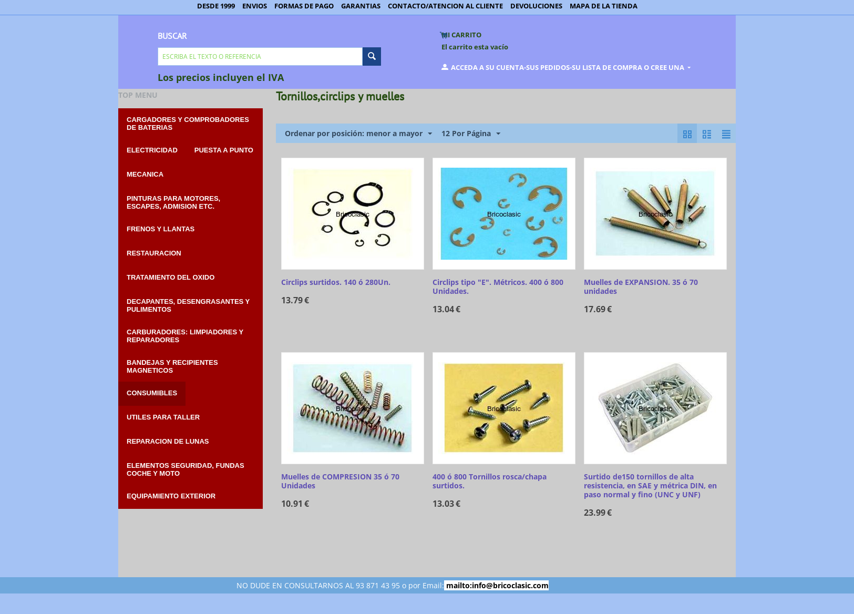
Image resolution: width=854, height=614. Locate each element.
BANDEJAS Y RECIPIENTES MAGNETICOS (172, 366)
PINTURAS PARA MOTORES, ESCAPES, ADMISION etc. (173, 202)
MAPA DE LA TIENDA (603, 6)
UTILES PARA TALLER (163, 417)
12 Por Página (470, 133)
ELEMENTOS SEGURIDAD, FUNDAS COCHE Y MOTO (185, 469)
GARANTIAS (360, 6)
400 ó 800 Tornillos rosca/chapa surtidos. (490, 481)
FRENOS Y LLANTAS (160, 229)
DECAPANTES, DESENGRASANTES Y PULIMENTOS (188, 305)
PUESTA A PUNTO (223, 150)
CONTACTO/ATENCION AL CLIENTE (445, 6)
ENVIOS (254, 6)
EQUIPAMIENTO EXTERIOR (171, 496)
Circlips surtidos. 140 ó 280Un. (335, 282)
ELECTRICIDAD (152, 150)
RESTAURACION (154, 253)
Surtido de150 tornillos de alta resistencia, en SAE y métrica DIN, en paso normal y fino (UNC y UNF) (650, 486)
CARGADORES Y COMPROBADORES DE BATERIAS (188, 123)
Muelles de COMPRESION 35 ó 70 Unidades (340, 481)
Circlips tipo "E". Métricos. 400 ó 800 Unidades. (498, 287)
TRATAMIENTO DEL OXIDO (170, 277)
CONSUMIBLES (152, 393)
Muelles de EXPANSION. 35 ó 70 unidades (641, 287)
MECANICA (145, 174)
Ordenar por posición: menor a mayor (358, 133)
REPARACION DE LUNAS (168, 441)
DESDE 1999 (216, 6)
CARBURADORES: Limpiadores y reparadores (185, 336)
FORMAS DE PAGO (304, 6)
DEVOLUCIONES (536, 6)
